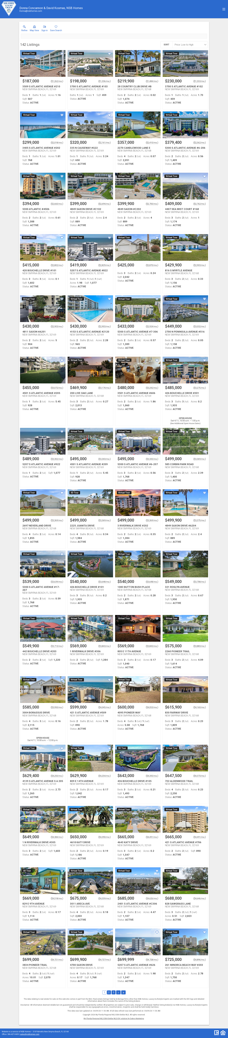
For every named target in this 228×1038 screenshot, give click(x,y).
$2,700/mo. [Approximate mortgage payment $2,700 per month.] (152, 204)
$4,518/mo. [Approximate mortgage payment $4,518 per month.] (57, 898)
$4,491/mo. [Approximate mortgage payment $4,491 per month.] (152, 837)
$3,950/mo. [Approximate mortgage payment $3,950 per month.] (57, 707)
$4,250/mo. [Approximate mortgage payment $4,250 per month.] (57, 776)
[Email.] (30, 11)
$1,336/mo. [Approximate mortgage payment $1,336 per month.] (104, 81)
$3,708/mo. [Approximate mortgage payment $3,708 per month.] (199, 582)
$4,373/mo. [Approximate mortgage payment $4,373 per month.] (199, 776)
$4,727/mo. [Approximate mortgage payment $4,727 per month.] (104, 960)
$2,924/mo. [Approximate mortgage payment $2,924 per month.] (152, 326)
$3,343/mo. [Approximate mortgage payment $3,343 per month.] (104, 459)
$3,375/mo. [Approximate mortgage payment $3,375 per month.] (199, 520)
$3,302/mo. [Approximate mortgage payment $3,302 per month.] (57, 459)
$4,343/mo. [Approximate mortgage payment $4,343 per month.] (152, 776)
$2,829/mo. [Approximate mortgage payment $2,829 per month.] (104, 265)
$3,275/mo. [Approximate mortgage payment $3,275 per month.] (199, 388)
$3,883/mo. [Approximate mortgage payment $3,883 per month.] (199, 646)
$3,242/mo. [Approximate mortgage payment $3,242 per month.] (152, 388)
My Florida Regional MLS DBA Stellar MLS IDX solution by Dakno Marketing (114, 1019)
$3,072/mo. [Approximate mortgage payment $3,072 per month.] (57, 388)
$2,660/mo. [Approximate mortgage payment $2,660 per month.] (57, 204)
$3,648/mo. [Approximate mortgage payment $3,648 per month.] (104, 582)
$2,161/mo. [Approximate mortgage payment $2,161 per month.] (104, 142)
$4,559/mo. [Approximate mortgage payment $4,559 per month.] (104, 898)
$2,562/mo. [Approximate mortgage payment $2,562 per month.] (199, 142)
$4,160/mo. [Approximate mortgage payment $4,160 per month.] (199, 707)
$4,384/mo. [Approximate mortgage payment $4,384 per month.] (57, 837)
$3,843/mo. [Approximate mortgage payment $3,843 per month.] (104, 646)
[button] (34, 29)
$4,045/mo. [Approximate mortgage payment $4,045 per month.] (104, 707)
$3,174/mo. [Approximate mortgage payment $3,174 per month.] (104, 388)
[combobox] (189, 44)
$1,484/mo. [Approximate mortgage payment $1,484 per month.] (152, 81)
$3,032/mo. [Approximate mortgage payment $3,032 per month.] (199, 326)
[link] (24, 29)
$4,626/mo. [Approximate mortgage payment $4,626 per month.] (152, 898)
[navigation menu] (223, 9)
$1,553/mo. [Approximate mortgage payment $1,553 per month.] (199, 81)
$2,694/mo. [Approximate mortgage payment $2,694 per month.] (104, 204)
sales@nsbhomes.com (29, 1034)
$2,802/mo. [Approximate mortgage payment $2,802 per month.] (57, 265)
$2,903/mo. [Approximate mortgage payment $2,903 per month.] (199, 265)
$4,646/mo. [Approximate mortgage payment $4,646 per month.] (199, 898)
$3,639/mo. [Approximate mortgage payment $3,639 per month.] (57, 582)
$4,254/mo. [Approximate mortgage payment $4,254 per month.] (104, 776)
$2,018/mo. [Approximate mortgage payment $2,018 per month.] (57, 142)
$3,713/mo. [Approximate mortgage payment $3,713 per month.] (57, 646)
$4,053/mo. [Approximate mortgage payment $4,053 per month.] (152, 707)
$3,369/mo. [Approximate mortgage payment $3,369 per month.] (199, 459)
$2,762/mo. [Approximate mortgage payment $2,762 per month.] (199, 204)
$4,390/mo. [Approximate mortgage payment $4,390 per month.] (104, 837)
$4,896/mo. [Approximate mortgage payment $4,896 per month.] (199, 960)
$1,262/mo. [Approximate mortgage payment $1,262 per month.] (57, 81)
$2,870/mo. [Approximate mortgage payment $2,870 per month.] (152, 265)
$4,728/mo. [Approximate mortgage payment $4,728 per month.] (152, 960)
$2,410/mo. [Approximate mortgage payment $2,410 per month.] (152, 142)
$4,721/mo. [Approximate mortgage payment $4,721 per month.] (57, 960)
